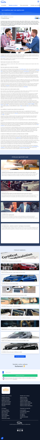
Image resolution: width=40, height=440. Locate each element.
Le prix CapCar (23, 410)
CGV (3, 416)
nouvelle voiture (23, 69)
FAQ (21, 418)
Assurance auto (23, 412)
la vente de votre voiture (24, 147)
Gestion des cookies (6, 418)
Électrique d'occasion (6, 404)
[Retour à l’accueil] (3, 2)
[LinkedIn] (22, 430)
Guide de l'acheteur (6, 397)
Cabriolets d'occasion (6, 402)
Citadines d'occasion (6, 398)
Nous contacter (5, 412)
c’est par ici (15, 379)
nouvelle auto (26, 71)
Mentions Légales (20, 424)
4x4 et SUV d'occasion (6, 401)
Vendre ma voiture (24, 398)
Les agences (22, 415)
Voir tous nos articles (20, 356)
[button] (2, 438)
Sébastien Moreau (5, 18)
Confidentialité (27, 424)
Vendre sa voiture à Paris (25, 401)
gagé (3, 114)
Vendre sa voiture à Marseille (26, 402)
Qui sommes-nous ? (6, 411)
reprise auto (3, 56)
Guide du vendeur (23, 397)
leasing (16, 113)
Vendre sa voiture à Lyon (25, 404)
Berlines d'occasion (6, 400)
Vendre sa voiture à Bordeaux (26, 405)
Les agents (22, 414)
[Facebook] (17, 430)
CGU (6, 416)
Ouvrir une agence (5, 415)
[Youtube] (20, 430)
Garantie (3, 405)
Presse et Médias (5, 410)
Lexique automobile (24, 416)
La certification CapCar (25, 411)
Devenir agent (5, 414)
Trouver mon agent (24, 400)
